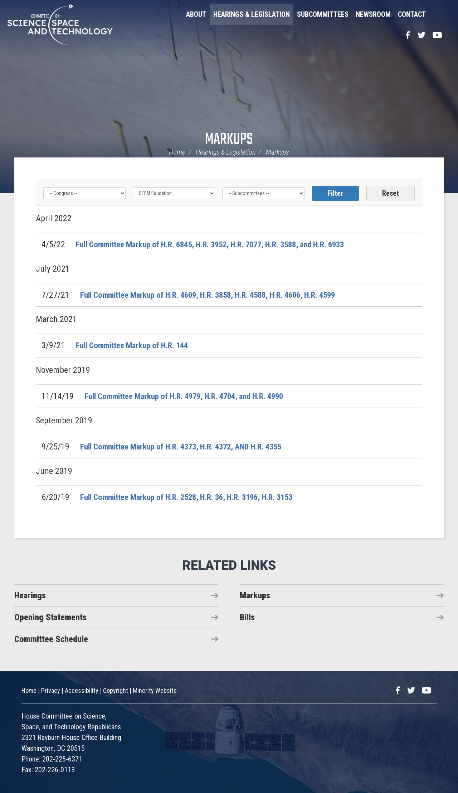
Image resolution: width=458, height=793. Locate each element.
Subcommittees (323, 14)
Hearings (30, 595)
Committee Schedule (51, 639)
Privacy (50, 690)
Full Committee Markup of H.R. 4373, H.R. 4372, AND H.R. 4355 (189, 447)
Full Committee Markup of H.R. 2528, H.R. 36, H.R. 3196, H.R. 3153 (195, 497)
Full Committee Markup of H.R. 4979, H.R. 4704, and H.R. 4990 (192, 396)
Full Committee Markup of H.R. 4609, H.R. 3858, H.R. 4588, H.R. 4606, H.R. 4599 (218, 295)
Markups (229, 139)
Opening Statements (50, 617)
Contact (412, 14)
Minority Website (155, 690)
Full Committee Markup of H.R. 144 (136, 345)
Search (442, 14)
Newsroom (373, 14)
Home (177, 152)
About (196, 14)
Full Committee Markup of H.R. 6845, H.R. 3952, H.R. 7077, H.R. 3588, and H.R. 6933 (221, 244)
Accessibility (81, 690)
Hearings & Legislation (251, 14)
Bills (247, 617)
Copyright (115, 690)
